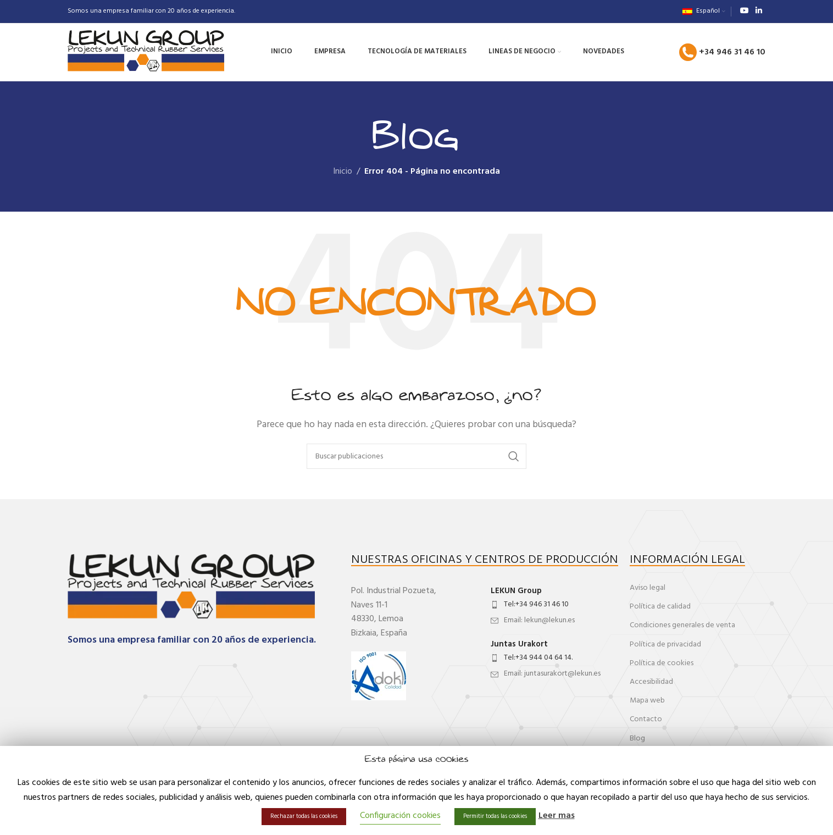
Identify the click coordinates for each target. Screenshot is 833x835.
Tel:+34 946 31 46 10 (536, 604)
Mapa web (647, 700)
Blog (637, 738)
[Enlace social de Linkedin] (758, 11)
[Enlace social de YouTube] (744, 11)
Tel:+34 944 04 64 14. (538, 657)
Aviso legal (647, 588)
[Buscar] (416, 456)
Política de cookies (661, 663)
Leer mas (556, 816)
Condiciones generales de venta (682, 625)
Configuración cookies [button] (400, 816)
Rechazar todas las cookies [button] (303, 816)
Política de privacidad (665, 644)
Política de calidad (660, 606)
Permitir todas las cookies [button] (495, 816)
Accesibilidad (651, 682)
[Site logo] (146, 52)
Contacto (646, 719)
